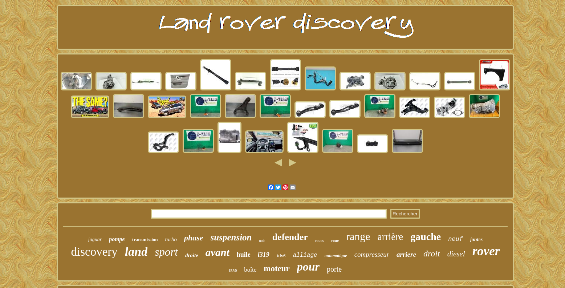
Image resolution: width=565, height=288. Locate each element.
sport (166, 252)
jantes (476, 239)
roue (335, 240)
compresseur (371, 254)
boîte (250, 269)
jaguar (95, 239)
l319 (263, 254)
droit (431, 253)
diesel (456, 254)
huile (244, 254)
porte (334, 269)
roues (319, 240)
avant (217, 252)
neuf (455, 239)
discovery (94, 251)
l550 (233, 270)
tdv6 (281, 255)
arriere (406, 254)
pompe (117, 239)
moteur (277, 268)
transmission (145, 239)
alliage (305, 255)
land (136, 251)
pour (308, 266)
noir (262, 241)
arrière (390, 236)
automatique (336, 255)
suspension (231, 237)
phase (193, 237)
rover (486, 251)
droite (191, 255)
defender (290, 237)
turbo (171, 239)
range (358, 236)
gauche (425, 236)
